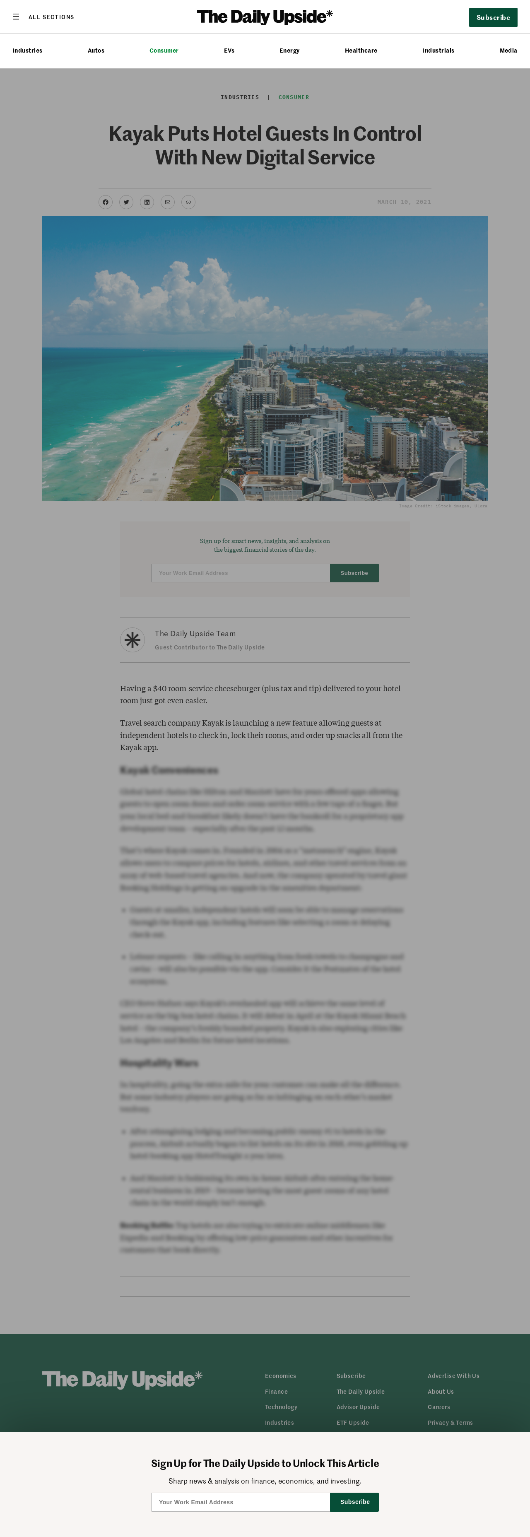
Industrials (438, 50)
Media (509, 50)
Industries (27, 50)
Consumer (164, 50)
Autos (96, 50)
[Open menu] (43, 17)
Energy (289, 50)
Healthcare (361, 50)
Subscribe (493, 17)
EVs (229, 50)
